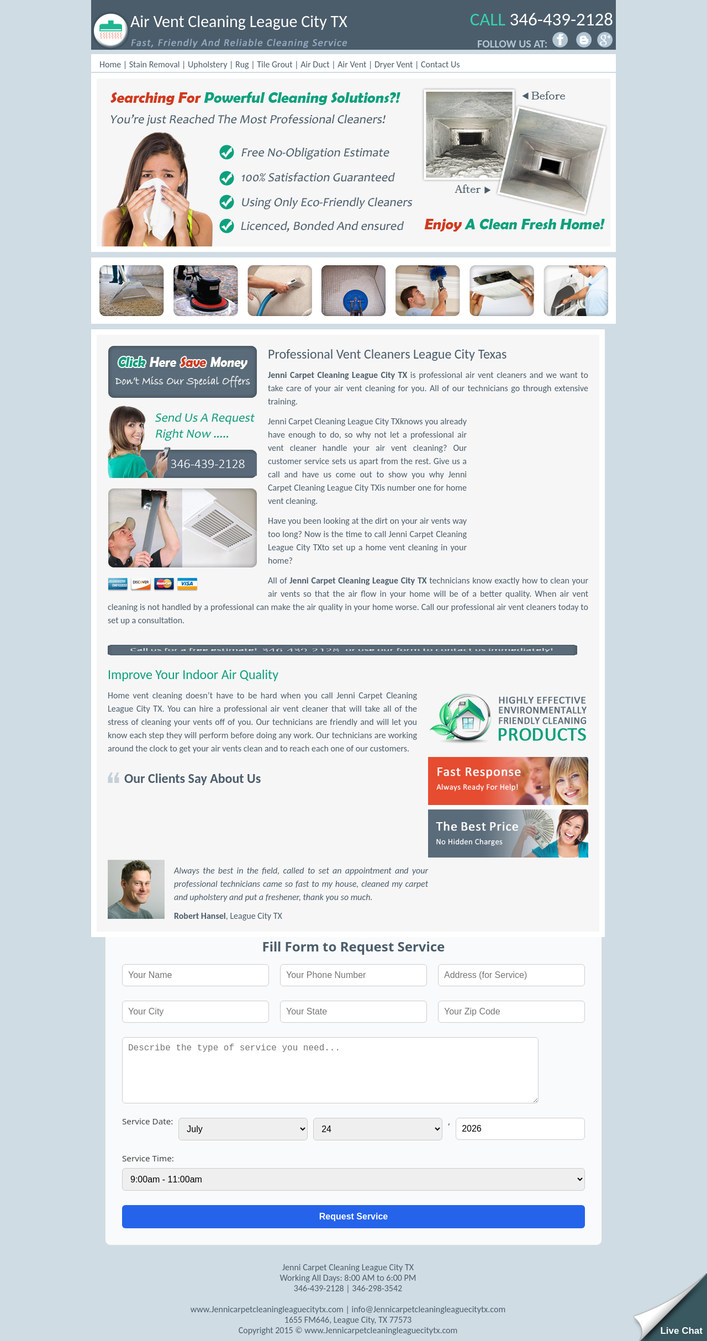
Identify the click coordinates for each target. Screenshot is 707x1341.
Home (110, 64)
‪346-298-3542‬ (377, 1288)
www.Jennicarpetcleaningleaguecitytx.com (267, 1309)
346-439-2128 (561, 19)
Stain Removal (154, 64)
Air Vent (351, 64)
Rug (242, 64)
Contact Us (440, 64)
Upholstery (207, 64)
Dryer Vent (393, 64)
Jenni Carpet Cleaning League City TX (337, 375)
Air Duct (315, 64)
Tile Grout (274, 64)
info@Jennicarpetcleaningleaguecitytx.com (428, 1309)
